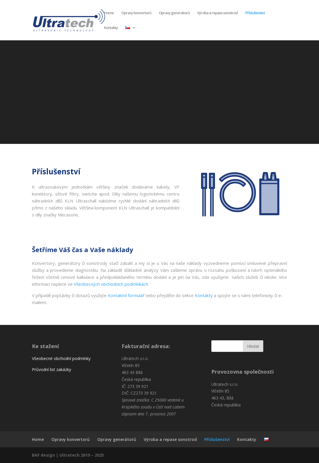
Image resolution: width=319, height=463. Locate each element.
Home (109, 13)
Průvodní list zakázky (51, 369)
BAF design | (46, 455)
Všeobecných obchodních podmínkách (111, 284)
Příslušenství (255, 13)
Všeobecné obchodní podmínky (61, 358)
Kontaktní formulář (126, 295)
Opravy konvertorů (136, 13)
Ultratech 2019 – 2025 (82, 455)
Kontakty (111, 28)
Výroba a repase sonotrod (217, 13)
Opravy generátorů (174, 13)
